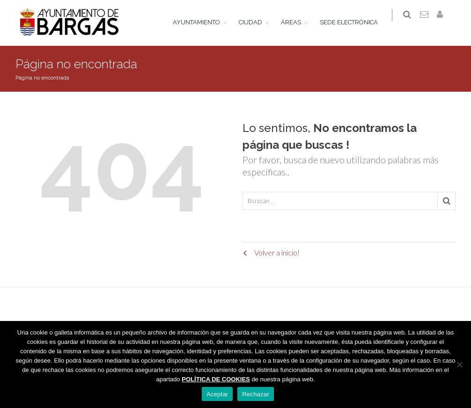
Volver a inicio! (271, 252)
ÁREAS (297, 22)
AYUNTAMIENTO (202, 22)
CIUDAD (256, 22)
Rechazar (255, 394)
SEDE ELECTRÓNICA (354, 22)
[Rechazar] (459, 364)
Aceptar (217, 394)
